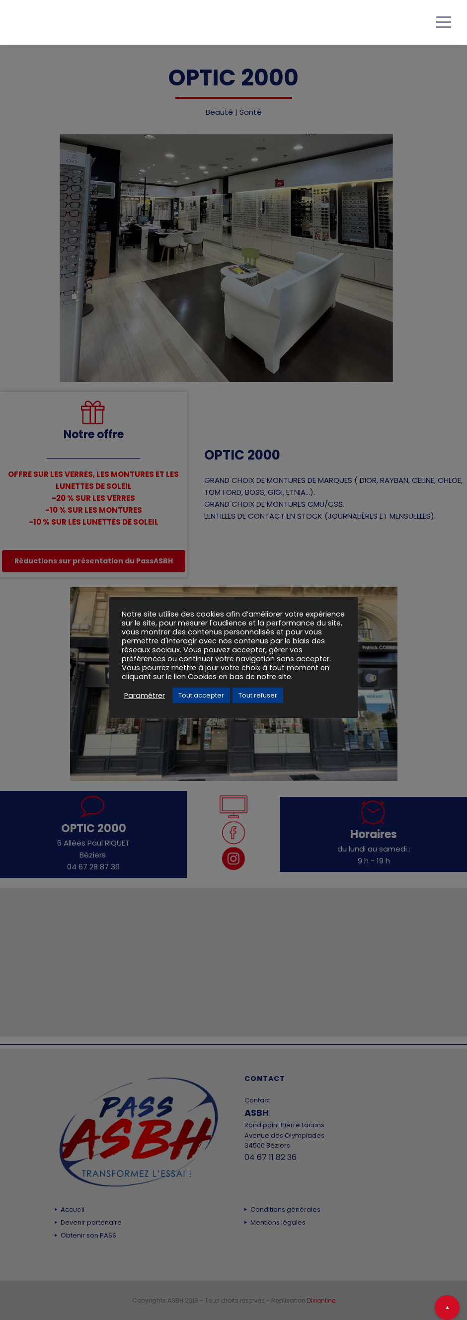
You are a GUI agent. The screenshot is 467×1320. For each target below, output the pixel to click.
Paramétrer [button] (144, 695)
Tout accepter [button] (201, 695)
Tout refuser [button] (257, 695)
